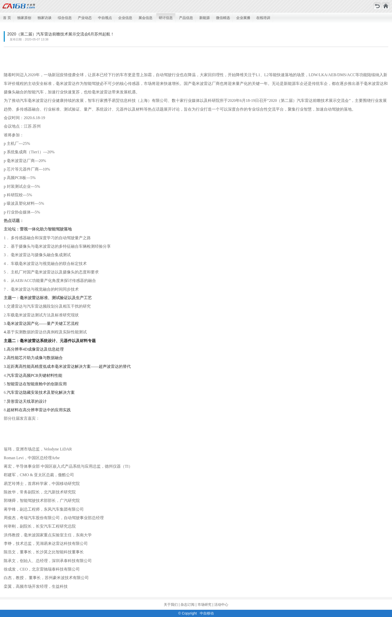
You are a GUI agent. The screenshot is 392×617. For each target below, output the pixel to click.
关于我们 (171, 605)
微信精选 (223, 18)
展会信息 (145, 18)
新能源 (204, 18)
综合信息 (65, 18)
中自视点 (105, 18)
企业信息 (125, 18)
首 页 (7, 18)
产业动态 (85, 18)
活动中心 (221, 605)
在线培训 (263, 18)
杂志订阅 (187, 605)
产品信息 (186, 18)
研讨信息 (166, 18)
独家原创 (24, 18)
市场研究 (205, 605)
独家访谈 (45, 18)
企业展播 (243, 18)
